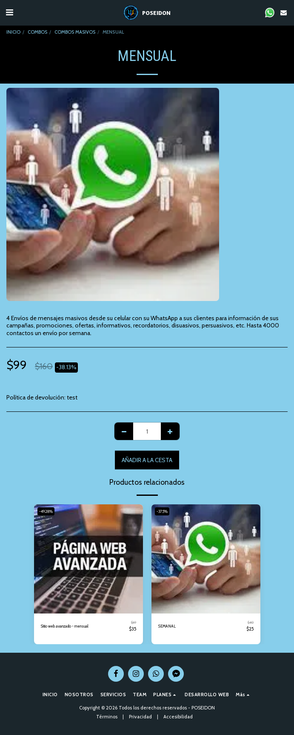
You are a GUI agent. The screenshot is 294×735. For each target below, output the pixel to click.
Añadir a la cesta (147, 460)
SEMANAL (167, 626)
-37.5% (162, 511)
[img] (88, 558)
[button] (9, 12)
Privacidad (140, 717)
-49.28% (46, 511)
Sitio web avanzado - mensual (64, 626)
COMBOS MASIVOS (74, 32)
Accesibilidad (178, 717)
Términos (106, 717)
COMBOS (37, 32)
